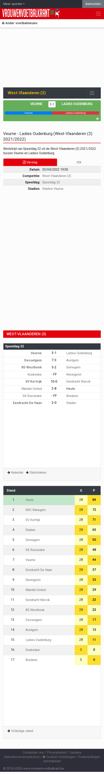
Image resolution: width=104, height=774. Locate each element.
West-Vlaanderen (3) (56, 176)
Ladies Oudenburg (77, 104)
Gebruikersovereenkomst (22, 757)
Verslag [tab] (30, 162)
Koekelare (38, 374)
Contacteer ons (33, 752)
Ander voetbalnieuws (20, 23)
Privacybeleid (56, 752)
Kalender (17, 472)
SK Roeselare (35, 396)
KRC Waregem (33, 510)
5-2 (54, 367)
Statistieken (38, 472)
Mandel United (34, 389)
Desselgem (36, 360)
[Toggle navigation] (92, 93)
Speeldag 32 (51, 182)
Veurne (36, 104)
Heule (67, 389)
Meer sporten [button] (12, 4)
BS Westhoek (34, 367)
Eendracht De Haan (30, 403)
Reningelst (70, 374)
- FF (54, 374)
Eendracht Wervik (75, 381)
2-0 (54, 403)
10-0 (54, 381)
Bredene (69, 396)
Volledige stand (22, 731)
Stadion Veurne (52, 189)
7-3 (54, 360)
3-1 (52, 104)
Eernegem (70, 367)
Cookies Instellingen (59, 757)
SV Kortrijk (36, 381)
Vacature (75, 752)
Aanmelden (93, 4)
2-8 (54, 388)
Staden (68, 403)
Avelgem (69, 360)
